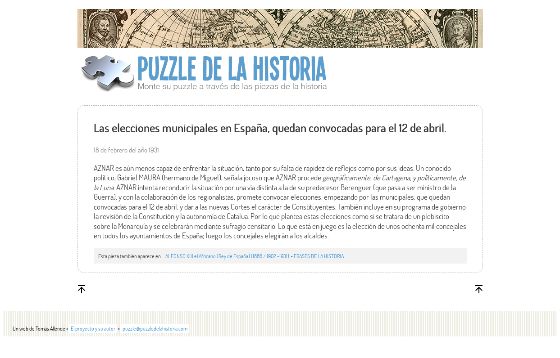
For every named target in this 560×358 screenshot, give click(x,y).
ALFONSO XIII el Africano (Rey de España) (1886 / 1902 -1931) (227, 256)
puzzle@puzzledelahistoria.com (155, 328)
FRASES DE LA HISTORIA (319, 256)
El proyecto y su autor (93, 328)
